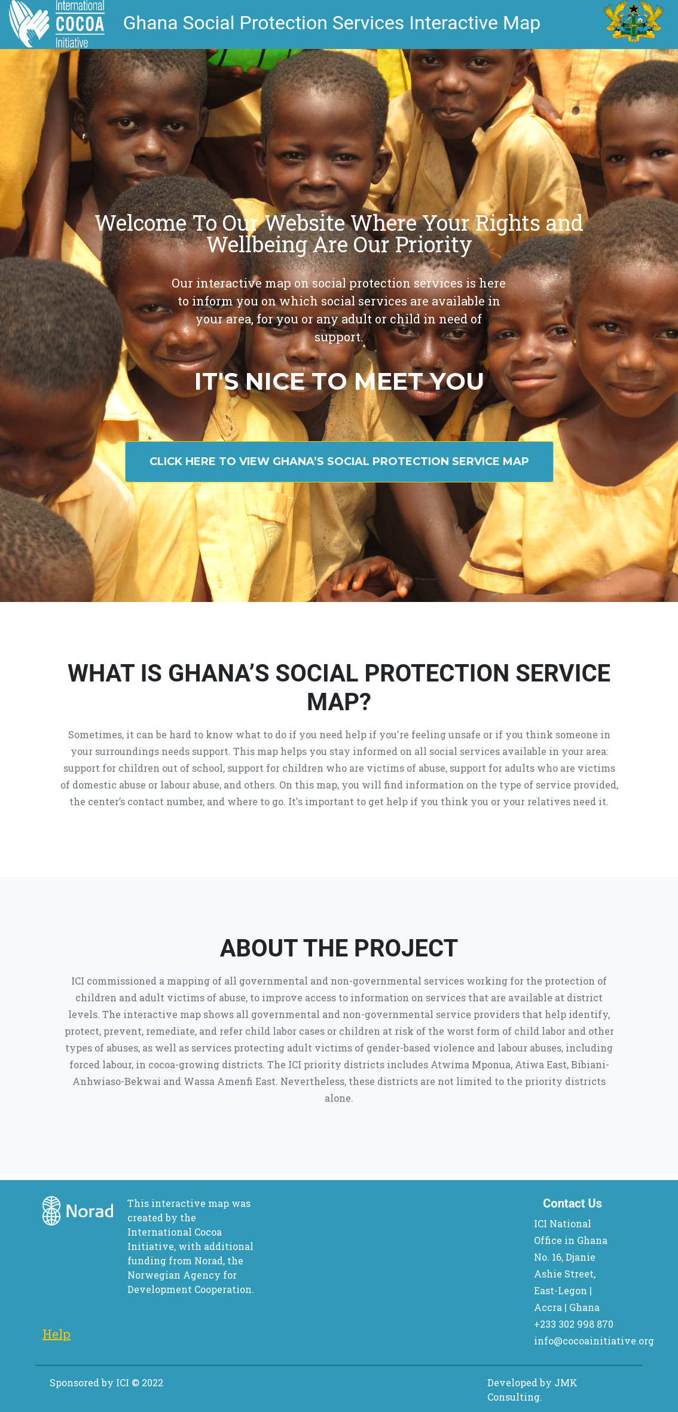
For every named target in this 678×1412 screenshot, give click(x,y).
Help (56, 1333)
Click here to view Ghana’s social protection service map (339, 461)
